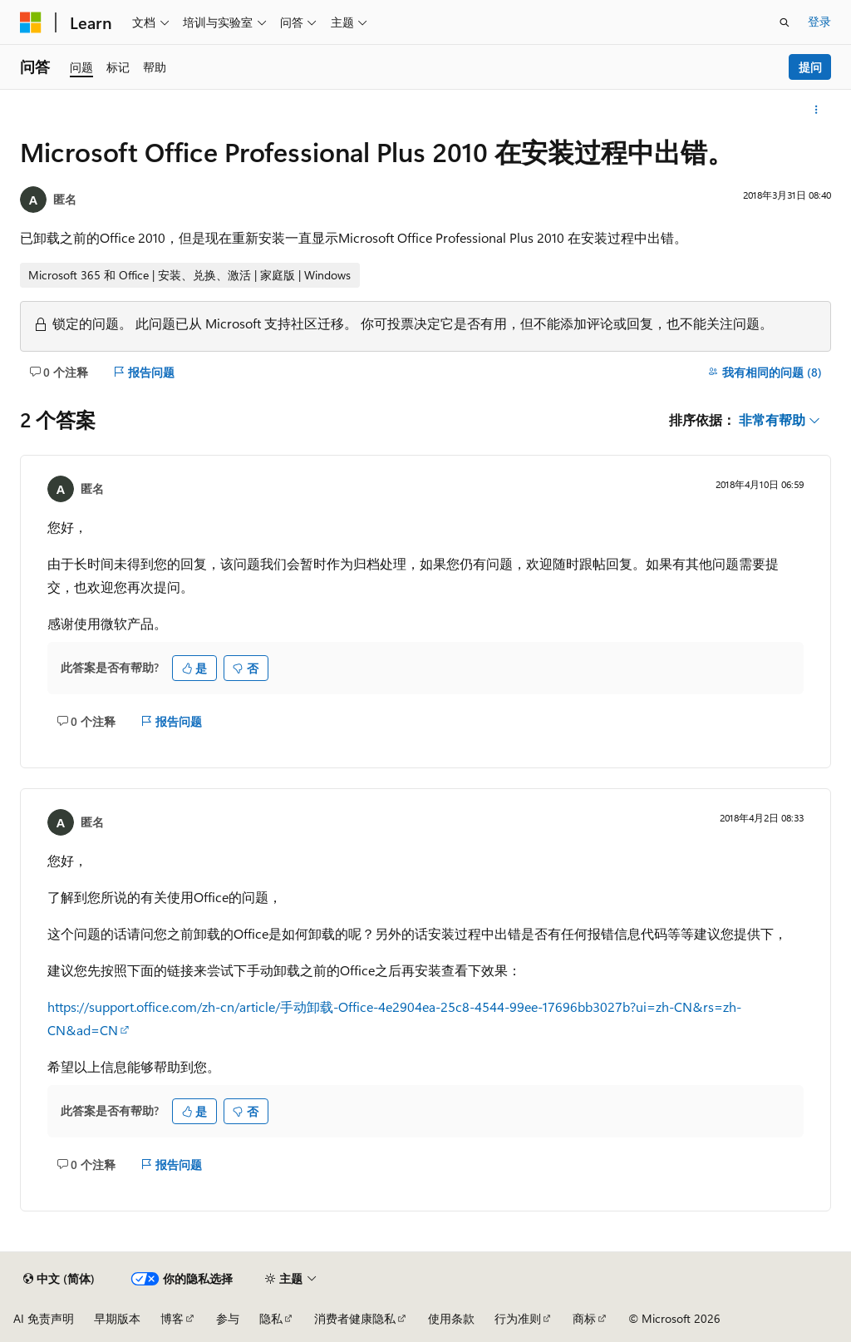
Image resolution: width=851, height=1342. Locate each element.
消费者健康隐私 (355, 1318)
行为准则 (517, 1318)
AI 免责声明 (43, 1318)
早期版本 (117, 1318)
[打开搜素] (784, 22)
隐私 (271, 1318)
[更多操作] (816, 109)
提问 (810, 67)
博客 (172, 1318)
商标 (584, 1318)
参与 (227, 1318)
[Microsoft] (31, 22)
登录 (819, 21)
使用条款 (451, 1318)
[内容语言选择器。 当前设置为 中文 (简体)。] (59, 1279)
